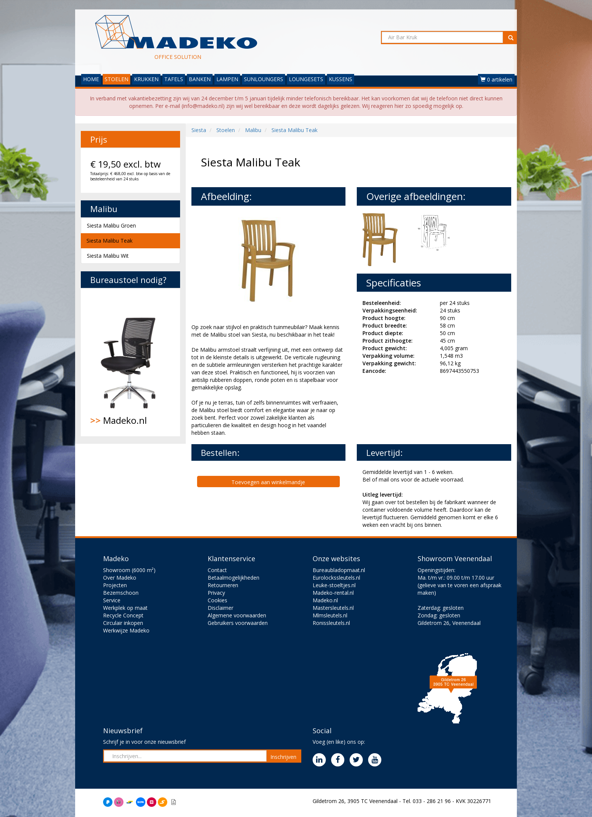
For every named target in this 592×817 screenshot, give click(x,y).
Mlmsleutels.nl (330, 615)
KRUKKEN (146, 79)
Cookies (217, 600)
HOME (91, 79)
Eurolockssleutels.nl (336, 577)
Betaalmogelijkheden (233, 577)
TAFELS (173, 79)
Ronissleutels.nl (331, 622)
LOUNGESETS (306, 79)
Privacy (216, 592)
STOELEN (116, 79)
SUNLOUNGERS (263, 79)
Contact (217, 570)
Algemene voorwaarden (237, 615)
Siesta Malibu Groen (111, 225)
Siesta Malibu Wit (108, 255)
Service (111, 600)
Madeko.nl (130, 362)
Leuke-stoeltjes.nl (334, 585)
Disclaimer (220, 607)
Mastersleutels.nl (333, 607)
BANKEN (200, 79)
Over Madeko (119, 577)
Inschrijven (283, 756)
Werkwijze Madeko (126, 630)
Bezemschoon (121, 592)
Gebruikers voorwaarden (238, 622)
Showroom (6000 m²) (129, 570)
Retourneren (223, 585)
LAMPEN (227, 79)
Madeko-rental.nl (333, 592)
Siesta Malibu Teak (109, 240)
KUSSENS (340, 79)
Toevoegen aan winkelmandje (268, 482)
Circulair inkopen (123, 622)
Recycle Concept (123, 615)
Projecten (115, 585)
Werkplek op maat (125, 607)
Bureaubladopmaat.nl (339, 570)
